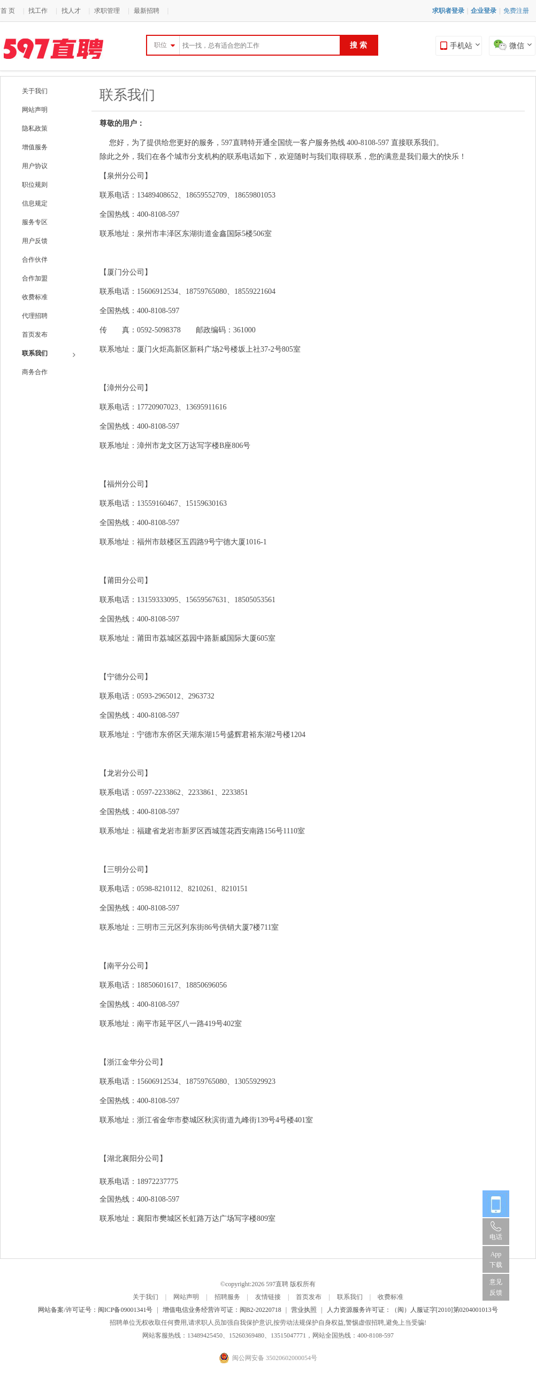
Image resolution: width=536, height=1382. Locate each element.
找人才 (71, 10)
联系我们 (48, 354)
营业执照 (304, 1309)
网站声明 (35, 109)
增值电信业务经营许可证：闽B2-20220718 (222, 1309)
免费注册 (516, 10)
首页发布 (35, 334)
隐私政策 (35, 128)
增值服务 (35, 147)
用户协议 (35, 166)
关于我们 (35, 91)
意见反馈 (495, 1287)
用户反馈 (35, 241)
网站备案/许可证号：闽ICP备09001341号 (95, 1309)
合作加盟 (35, 278)
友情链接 (268, 1297)
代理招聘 (35, 316)
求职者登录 (448, 10)
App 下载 (495, 1259)
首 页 (8, 10)
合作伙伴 (35, 259)
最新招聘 (146, 10)
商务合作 (35, 372)
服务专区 (35, 222)
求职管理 (107, 10)
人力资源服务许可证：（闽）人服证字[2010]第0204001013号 (412, 1309)
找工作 (38, 10)
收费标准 (35, 297)
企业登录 (483, 10)
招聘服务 (227, 1297)
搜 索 (358, 45)
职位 (160, 45)
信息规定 (35, 203)
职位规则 (35, 184)
